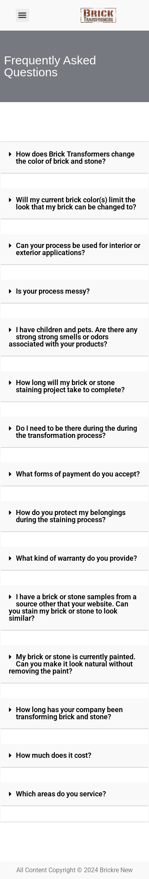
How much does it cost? (53, 755)
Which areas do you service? (61, 794)
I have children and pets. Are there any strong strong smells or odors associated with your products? (73, 336)
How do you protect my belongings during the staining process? (71, 516)
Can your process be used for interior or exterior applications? (78, 249)
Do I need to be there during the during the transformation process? (76, 432)
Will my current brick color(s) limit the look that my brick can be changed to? (76, 203)
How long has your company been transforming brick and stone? (69, 713)
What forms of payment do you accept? (78, 474)
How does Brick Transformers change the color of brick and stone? (75, 157)
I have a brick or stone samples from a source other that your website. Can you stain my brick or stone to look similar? (73, 607)
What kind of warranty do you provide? (76, 558)
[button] (22, 15)
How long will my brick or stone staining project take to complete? (70, 386)
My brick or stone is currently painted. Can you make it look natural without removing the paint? (72, 663)
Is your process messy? (53, 291)
